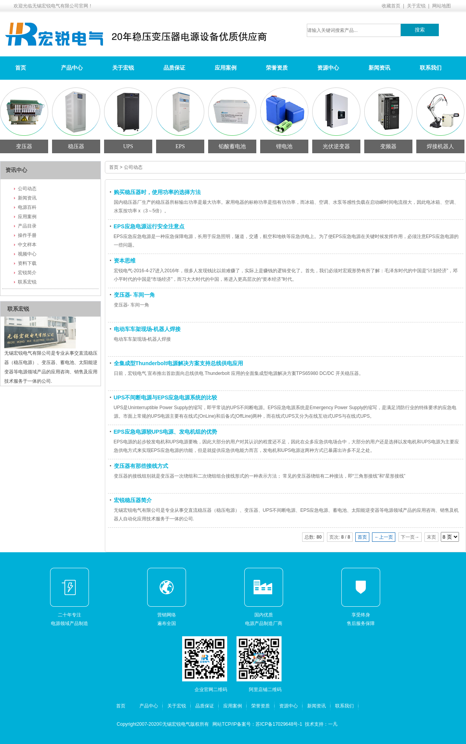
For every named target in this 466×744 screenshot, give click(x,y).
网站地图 (441, 6)
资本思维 (125, 260)
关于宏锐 (416, 6)
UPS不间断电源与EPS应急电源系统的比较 (165, 397)
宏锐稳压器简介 (133, 500)
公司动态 (27, 188)
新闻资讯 (379, 68)
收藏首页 (391, 6)
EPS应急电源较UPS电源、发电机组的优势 (165, 432)
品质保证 (174, 68)
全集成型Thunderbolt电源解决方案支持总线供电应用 (178, 363)
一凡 (332, 724)
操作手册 (27, 235)
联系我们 (431, 68)
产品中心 (72, 68)
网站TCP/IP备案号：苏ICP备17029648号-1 (257, 724)
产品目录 (27, 226)
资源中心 (328, 68)
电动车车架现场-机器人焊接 (147, 329)
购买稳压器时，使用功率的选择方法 (157, 192)
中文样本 (27, 244)
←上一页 (383, 537)
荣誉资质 (277, 68)
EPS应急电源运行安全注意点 (149, 226)
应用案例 (225, 68)
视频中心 (27, 254)
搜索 (420, 30)
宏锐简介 (27, 272)
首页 (20, 68)
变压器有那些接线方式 (141, 466)
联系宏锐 (27, 282)
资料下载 (27, 263)
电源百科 (27, 207)
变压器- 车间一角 (134, 295)
